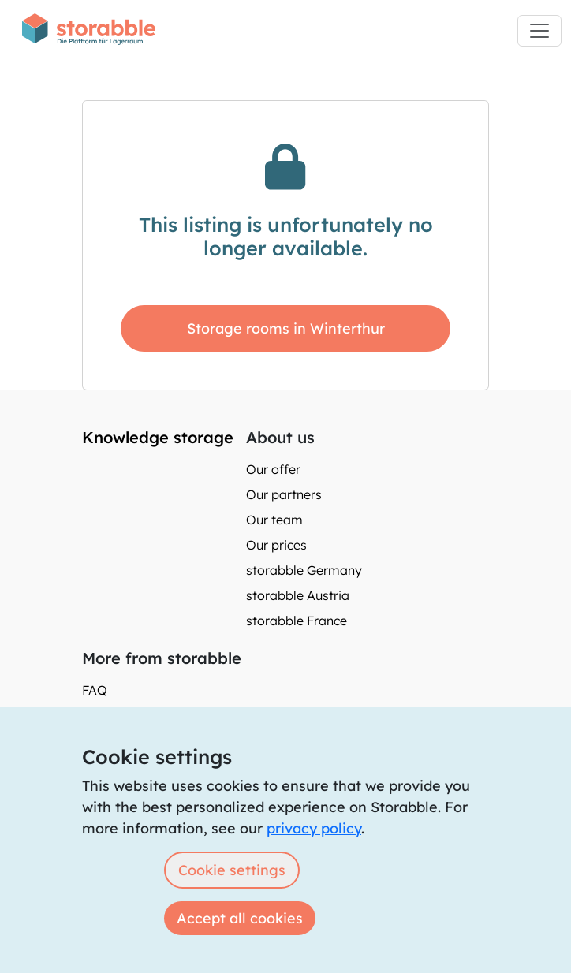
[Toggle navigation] (539, 31)
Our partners (284, 494)
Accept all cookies (240, 918)
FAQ (94, 690)
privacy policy (314, 828)
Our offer (273, 469)
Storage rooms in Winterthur (286, 328)
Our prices (276, 545)
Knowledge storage (157, 437)
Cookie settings (232, 870)
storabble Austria (297, 595)
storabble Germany (304, 570)
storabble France (296, 620)
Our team (274, 520)
